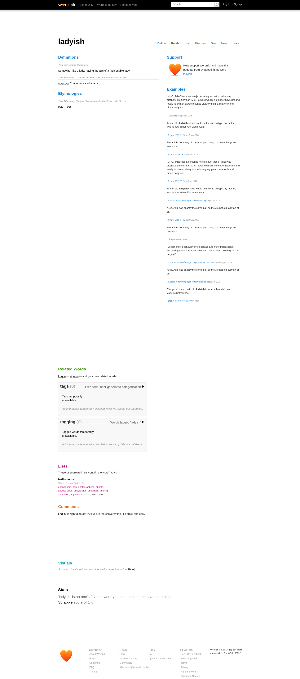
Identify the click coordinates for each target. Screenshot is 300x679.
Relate (175, 43)
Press (92, 658)
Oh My (171, 239)
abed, (70, 490)
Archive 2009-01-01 (176, 154)
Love (236, 43)
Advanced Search (190, 676)
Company (95, 649)
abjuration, (64, 494)
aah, (75, 487)
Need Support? (189, 658)
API (152, 654)
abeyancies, (81, 490)
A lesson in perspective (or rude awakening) (187, 200)
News (123, 649)
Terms (184, 662)
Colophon (94, 662)
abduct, (62, 490)
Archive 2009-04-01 (176, 135)
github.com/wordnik (160, 658)
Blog (122, 654)
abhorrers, (94, 490)
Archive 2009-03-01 (176, 181)
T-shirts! (93, 671)
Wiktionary (69, 77)
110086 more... (96, 494)
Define (161, 43)
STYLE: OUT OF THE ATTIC (181, 301)
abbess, (91, 487)
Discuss (200, 43)
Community (86, 4)
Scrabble (65, 602)
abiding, (104, 490)
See (213, 43)
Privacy (185, 667)
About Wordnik (97, 654)
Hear (224, 43)
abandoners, (65, 487)
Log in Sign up (232, 4)
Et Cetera (186, 649)
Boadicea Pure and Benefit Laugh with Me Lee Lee (190, 262)
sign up (74, 376)
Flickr (130, 569)
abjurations (76, 494)
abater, (82, 487)
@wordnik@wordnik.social (134, 667)
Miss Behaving (174, 116)
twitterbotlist (66, 479)
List (187, 43)
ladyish (187, 73)
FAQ (91, 667)
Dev (152, 649)
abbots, (100, 487)
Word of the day (107, 4)
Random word (129, 4)
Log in (62, 376)
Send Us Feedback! (191, 654)
